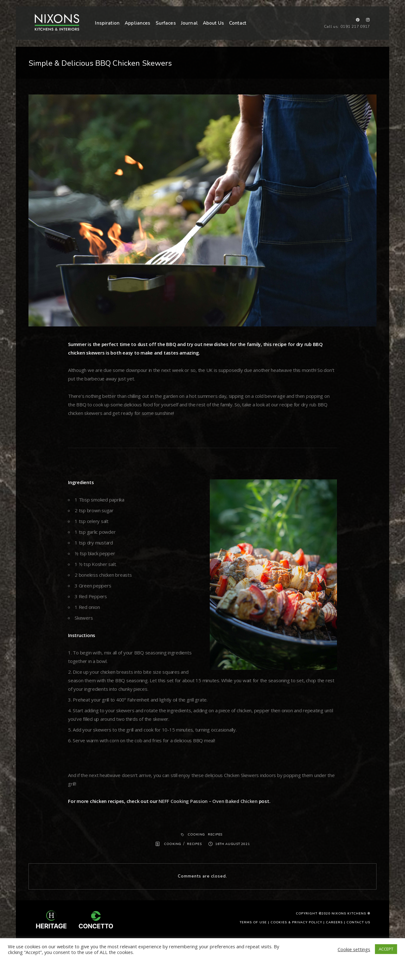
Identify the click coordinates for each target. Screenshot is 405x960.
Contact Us (358, 922)
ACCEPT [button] (386, 949)
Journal (189, 23)
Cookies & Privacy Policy (296, 922)
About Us (213, 23)
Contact (237, 23)
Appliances (138, 23)
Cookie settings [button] (354, 949)
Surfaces (166, 23)
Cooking (196, 834)
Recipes (215, 834)
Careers (334, 922)
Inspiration (107, 23)
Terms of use (253, 922)
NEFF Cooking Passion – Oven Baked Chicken (208, 801)
